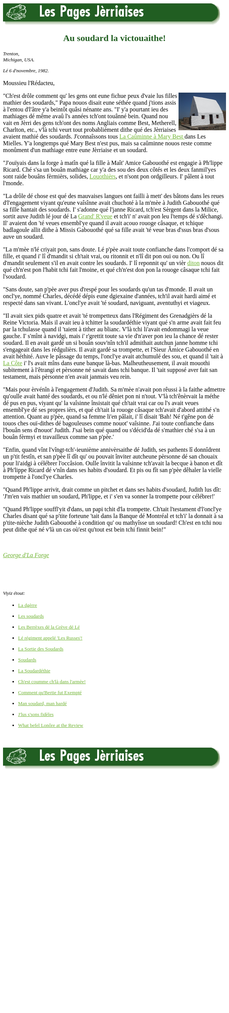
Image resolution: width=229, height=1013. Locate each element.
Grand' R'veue (95, 216)
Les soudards (31, 616)
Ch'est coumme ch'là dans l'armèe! (52, 681)
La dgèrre (27, 605)
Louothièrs (103, 176)
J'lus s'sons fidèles (35, 714)
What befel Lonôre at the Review (50, 725)
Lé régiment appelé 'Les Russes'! (50, 638)
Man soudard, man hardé (42, 703)
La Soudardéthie (34, 670)
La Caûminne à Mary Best (152, 136)
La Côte (12, 363)
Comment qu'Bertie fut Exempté (50, 692)
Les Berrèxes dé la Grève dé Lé (49, 627)
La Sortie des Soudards (40, 649)
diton (193, 263)
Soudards (27, 660)
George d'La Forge (26, 555)
